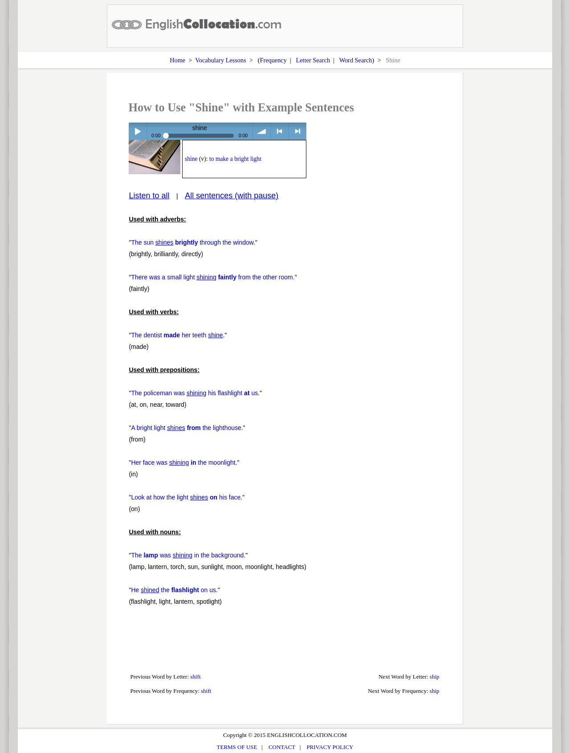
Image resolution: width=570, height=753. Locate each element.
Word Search (355, 60)
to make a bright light (235, 159)
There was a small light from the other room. (212, 277)
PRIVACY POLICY (329, 747)
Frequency (273, 60)
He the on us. (174, 589)
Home (177, 60)
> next (297, 131)
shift (195, 676)
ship (435, 676)
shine (191, 159)
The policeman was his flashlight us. (195, 393)
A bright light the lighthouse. (187, 427)
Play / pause (137, 131)
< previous (279, 131)
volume (261, 131)
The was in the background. (188, 555)
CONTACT (282, 747)
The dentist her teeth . (177, 335)
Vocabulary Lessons (220, 60)
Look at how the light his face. (186, 497)
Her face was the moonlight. (184, 462)
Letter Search (313, 60)
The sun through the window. (193, 242)
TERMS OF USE (237, 747)
